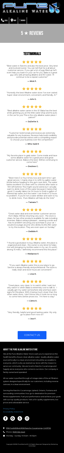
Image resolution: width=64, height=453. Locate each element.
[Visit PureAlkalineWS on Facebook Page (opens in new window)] (5, 418)
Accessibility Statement (13, 412)
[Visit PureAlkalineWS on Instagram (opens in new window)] (27, 418)
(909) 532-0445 (19, 432)
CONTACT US (32, 335)
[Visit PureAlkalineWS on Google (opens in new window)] (12, 418)
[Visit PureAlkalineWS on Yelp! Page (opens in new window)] (20, 418)
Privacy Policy (9, 409)
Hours (22, 20)
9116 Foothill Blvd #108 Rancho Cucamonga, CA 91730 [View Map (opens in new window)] (28, 428)
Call (4, 20)
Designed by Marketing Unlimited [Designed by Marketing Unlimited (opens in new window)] (43, 445)
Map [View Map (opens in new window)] (13, 20)
